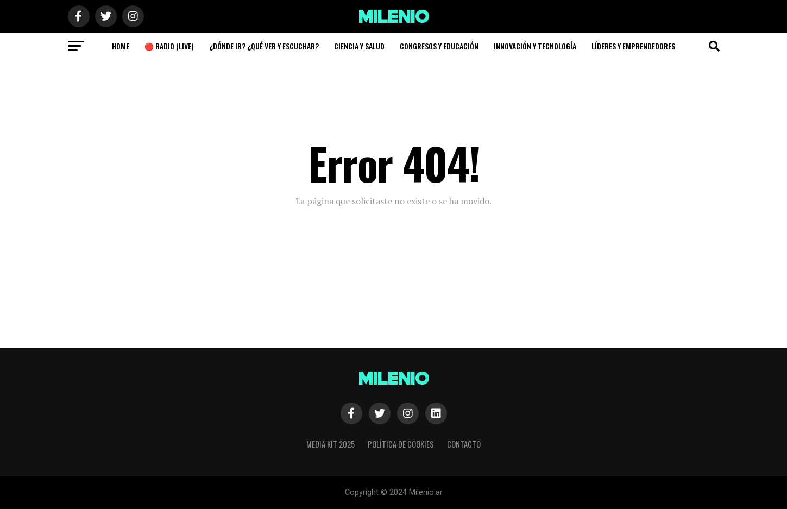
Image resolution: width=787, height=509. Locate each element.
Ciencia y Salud (359, 46)
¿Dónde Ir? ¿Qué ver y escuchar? (264, 46)
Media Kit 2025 (330, 444)
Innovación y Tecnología (535, 46)
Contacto (464, 444)
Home (120, 46)
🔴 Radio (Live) (169, 46)
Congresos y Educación (439, 46)
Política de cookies (401, 444)
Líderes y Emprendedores (633, 46)
